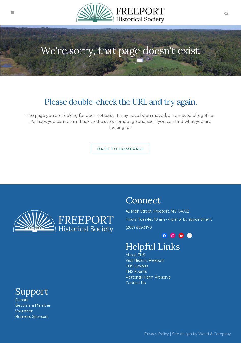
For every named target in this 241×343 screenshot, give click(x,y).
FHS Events (136, 271)
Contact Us (136, 283)
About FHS (135, 255)
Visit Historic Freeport (145, 260)
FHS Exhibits (137, 266)
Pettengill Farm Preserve (148, 277)
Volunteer (24, 311)
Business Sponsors (31, 316)
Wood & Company (214, 334)
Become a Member (32, 305)
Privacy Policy (156, 334)
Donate (22, 300)
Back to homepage (120, 148)
